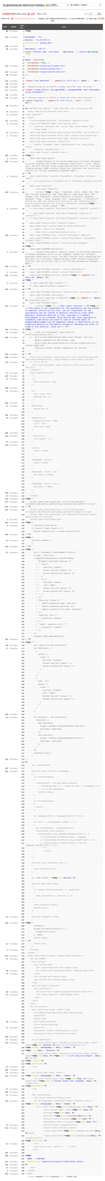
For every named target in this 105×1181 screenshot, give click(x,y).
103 (22, 421)
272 (22, 935)
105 (6, 156)
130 (22, 502)
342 (22, 1159)
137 (22, 528)
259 (22, 896)
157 (22, 588)
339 (22, 1150)
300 (22, 1019)
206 (22, 735)
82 (23, 354)
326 (22, 1107)
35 (23, 139)
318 (22, 1079)
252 (22, 875)
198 (22, 711)
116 (6, 81)
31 (23, 127)
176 (22, 645)
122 (22, 478)
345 (22, 1168)
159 (22, 594)
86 (23, 370)
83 (23, 357)
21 (23, 95)
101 (22, 415)
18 (23, 84)
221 (22, 780)
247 (22, 860)
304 (22, 1031)
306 (22, 1037)
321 (22, 1092)
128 (22, 496)
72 (23, 298)
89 (23, 379)
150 (22, 567)
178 (22, 651)
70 (23, 292)
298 (22, 1013)
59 (23, 246)
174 (22, 639)
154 (22, 580)
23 (23, 101)
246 (22, 857)
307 (22, 1040)
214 (22, 759)
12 (23, 66)
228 (22, 801)
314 (22, 1067)
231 (22, 810)
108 (22, 436)
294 (22, 1001)
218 (22, 771)
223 (22, 786)
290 (22, 989)
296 (22, 1007)
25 (23, 109)
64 (23, 272)
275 (22, 944)
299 (22, 1016)
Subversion (55, 1176)
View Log (92, 19)
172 (22, 633)
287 (22, 980)
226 (22, 795)
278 (22, 953)
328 (22, 1113)
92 (23, 388)
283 (22, 968)
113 (22, 451)
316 (22, 1073)
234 (22, 819)
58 (23, 243)
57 (23, 238)
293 (22, 998)
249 (22, 866)
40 (23, 156)
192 (22, 693)
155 (22, 583)
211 (22, 750)
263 (22, 908)
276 (22, 947)
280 (22, 959)
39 (23, 153)
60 (23, 249)
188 (22, 681)
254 (22, 881)
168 (22, 621)
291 (22, 992)
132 (22, 510)
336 (22, 1141)
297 (22, 1010)
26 (23, 112)
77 (23, 337)
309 (22, 1048)
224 (22, 789)
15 (23, 75)
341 (22, 1156)
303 (22, 1028)
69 (23, 289)
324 (22, 1101)
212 (22, 753)
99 (23, 409)
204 (22, 729)
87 (23, 373)
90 (23, 382)
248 (22, 863)
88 (23, 376)
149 (22, 564)
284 (22, 971)
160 (22, 597)
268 (22, 923)
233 (22, 816)
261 (22, 902)
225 (22, 792)
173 (22, 636)
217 (22, 768)
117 (6, 90)
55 (23, 232)
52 (23, 223)
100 (22, 412)
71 (23, 295)
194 (22, 699)
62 (23, 266)
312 (22, 1061)
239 (22, 834)
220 (22, 777)
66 (23, 280)
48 (23, 192)
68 (23, 286)
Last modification (78, 19)
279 (22, 956)
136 (22, 526)
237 (22, 828)
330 (22, 1119)
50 (23, 214)
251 (22, 872)
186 (22, 675)
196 (22, 705)
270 (22, 929)
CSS (75, 1176)
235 (22, 822)
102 (22, 418)
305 (22, 1034)
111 (22, 445)
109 (22, 439)
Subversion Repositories (23, 5)
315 (22, 1070)
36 (23, 142)
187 (22, 678)
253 (22, 878)
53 (23, 226)
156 (22, 585)
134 (22, 520)
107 (22, 433)
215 (22, 762)
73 (23, 303)
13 (23, 69)
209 (22, 744)
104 (6, 66)
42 (23, 162)
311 (22, 1054)
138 (6, 46)
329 (22, 1116)
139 (22, 534)
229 (22, 804)
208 (22, 741)
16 (23, 78)
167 (22, 618)
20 (23, 90)
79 (23, 343)
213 (22, 756)
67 (23, 283)
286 (22, 977)
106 (22, 430)
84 (23, 362)
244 (22, 851)
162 (22, 603)
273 (22, 938)
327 (22, 1110)
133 (22, 515)
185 (22, 672)
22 (23, 98)
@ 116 (31, 13)
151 (6, 37)
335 (22, 1136)
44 (23, 176)
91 (23, 385)
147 (22, 558)
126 (22, 490)
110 (22, 442)
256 (22, 887)
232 (22, 813)
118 (22, 466)
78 (23, 340)
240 (22, 837)
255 (22, 884)
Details (41, 19)
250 (22, 869)
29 (23, 121)
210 (6, 436)
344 (22, 1165)
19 (23, 87)
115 (22, 457)
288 (22, 983)
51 (23, 218)
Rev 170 (6, 19)
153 (22, 577)
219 (22, 774)
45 (23, 181)
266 (22, 917)
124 (22, 484)
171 (22, 630)
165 (6, 192)
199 (22, 714)
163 (22, 606)
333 (22, 1128)
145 (22, 553)
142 (22, 544)
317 (22, 1076)
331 (22, 1122)
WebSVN (39, 1176)
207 (22, 738)
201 (22, 720)
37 (7, 112)
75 (23, 329)
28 (23, 118)
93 (23, 391)
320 (22, 1089)
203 (22, 726)
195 (22, 702)
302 (22, 1025)
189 (22, 684)
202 (22, 723)
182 (22, 663)
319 (22, 1086)
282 (22, 965)
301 (22, 1022)
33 (23, 133)
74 (23, 306)
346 (22, 1171)
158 (22, 591)
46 (23, 186)
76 (23, 332)
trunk (12, 13)
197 (22, 708)
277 (22, 950)
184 (22, 669)
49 (23, 209)
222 (22, 783)
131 (22, 507)
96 (23, 400)
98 (7, 31)
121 (22, 475)
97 (23, 403)
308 (22, 1043)
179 (22, 654)
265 (22, 914)
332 (22, 1125)
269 (22, 926)
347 (22, 1174)
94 (23, 394)
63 (23, 269)
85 (23, 365)
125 (22, 487)
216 (22, 765)
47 (23, 189)
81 (23, 351)
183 (22, 666)
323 (22, 1098)
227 (22, 798)
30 (23, 124)
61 (23, 252)
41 (23, 159)
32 (23, 130)
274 (22, 941)
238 (22, 831)
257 (22, 890)
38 (23, 150)
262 (22, 905)
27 (23, 115)
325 (22, 1104)
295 (22, 1004)
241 (22, 840)
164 (22, 609)
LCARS (53, 5)
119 (22, 469)
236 (22, 825)
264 (22, 911)
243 (22, 848)
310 (22, 1051)
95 (23, 397)
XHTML (69, 1176)
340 (22, 1153)
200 (22, 717)
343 (22, 1162)
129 (22, 499)
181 (22, 660)
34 (23, 136)
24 (23, 106)
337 (22, 1144)
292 (22, 995)
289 (22, 986)
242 (22, 843)
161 (22, 600)
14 (23, 72)
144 (22, 550)
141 (22, 541)
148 (22, 561)
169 (22, 624)
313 (22, 1064)
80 (23, 348)
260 (22, 899)
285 (22, 974)
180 (22, 657)
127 (22, 493)
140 (22, 538)
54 (23, 229)
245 (22, 854)
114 (22, 454)
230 (22, 807)
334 (22, 1131)
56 (23, 235)
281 (22, 962)
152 (22, 574)
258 (22, 893)
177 (22, 648)
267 (22, 920)
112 (6, 121)
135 (22, 523)
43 (23, 173)
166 (6, 337)
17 (23, 81)
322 (22, 1095)
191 (22, 690)
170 (6, 72)
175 (22, 642)
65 (23, 275)
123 (22, 481)
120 (22, 472)
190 (22, 687)
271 (22, 932)
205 (22, 732)
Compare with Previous (58, 19)
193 (22, 696)
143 (22, 547)
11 (23, 63)
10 (23, 60)
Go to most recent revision (24, 19)
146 (22, 556)
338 (22, 1147)
